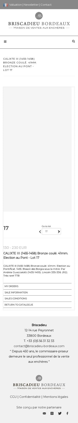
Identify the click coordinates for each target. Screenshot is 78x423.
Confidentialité (30, 397)
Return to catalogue (19, 304)
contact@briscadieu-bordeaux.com (39, 346)
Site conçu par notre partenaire (39, 407)
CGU (13, 397)
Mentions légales (55, 397)
